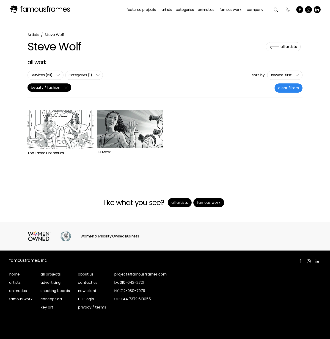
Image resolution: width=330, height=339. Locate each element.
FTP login (86, 299)
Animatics (206, 8)
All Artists (288, 46)
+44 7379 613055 (136, 299)
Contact (288, 9)
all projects (51, 274)
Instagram (308, 9)
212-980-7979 (132, 290)
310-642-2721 (132, 282)
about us (86, 274)
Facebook (300, 9)
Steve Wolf (54, 34)
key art (47, 307)
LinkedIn (317, 9)
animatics (18, 290)
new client (87, 290)
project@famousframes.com (140, 274)
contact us (87, 282)
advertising (50, 282)
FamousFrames (45, 9)
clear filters (288, 88)
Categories (185, 8)
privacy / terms (92, 307)
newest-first (281, 75)
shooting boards (55, 290)
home (14, 274)
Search (276, 9)
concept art (52, 299)
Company (255, 8)
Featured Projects (141, 8)
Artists (167, 8)
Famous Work (231, 8)
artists (15, 282)
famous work (21, 299)
